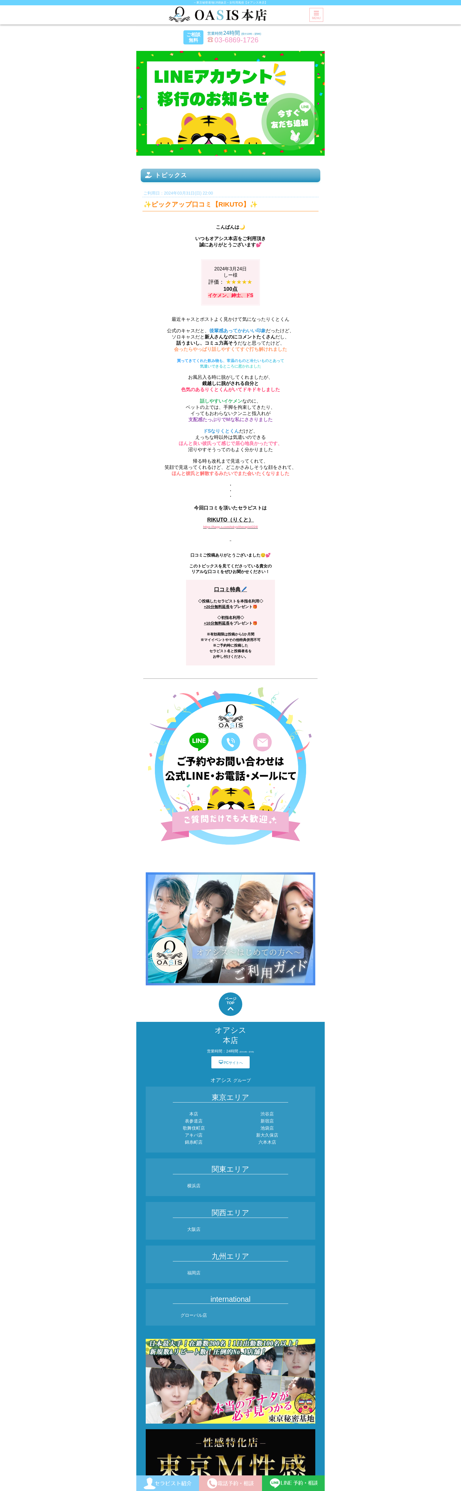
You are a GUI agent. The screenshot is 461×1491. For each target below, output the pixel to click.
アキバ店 (194, 1135)
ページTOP (230, 1005)
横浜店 (193, 1185)
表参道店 (194, 1120)
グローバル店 (193, 1315)
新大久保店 (267, 1135)
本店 (193, 1113)
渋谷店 (267, 1113)
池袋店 (267, 1127)
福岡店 (193, 1272)
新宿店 (267, 1120)
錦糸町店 (194, 1142)
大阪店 (193, 1229)
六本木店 (267, 1142)
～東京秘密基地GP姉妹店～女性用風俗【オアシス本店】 (230, 2)
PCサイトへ (230, 1062)
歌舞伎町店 (194, 1127)
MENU (316, 15)
